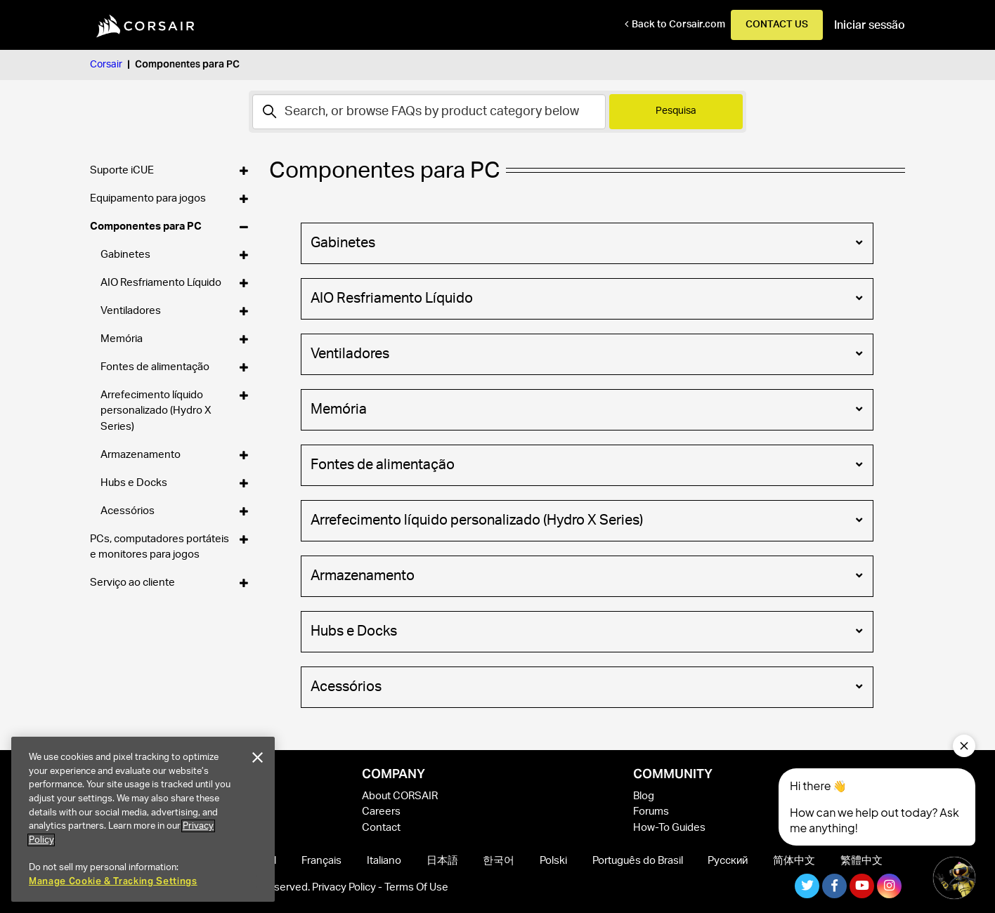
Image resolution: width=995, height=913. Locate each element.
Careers (381, 811)
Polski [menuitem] (553, 860)
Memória (586, 408)
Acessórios (586, 685)
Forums (651, 811)
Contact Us (777, 24)
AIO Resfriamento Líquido (586, 297)
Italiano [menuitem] (384, 860)
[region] (143, 819)
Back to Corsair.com (678, 24)
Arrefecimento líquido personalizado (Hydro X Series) (586, 519)
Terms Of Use (416, 887)
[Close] (257, 757)
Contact (381, 827)
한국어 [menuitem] (498, 860)
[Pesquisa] (429, 111)
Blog (643, 796)
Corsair (106, 65)
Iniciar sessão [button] (869, 25)
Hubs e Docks (586, 630)
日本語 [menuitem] (442, 860)
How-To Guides (669, 827)
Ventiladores (586, 352)
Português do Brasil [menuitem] (637, 860)
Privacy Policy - (348, 887)
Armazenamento (586, 574)
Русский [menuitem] (728, 860)
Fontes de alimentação (586, 463)
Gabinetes (586, 241)
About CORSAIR (400, 796)
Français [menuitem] (321, 860)
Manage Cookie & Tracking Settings (113, 881)
